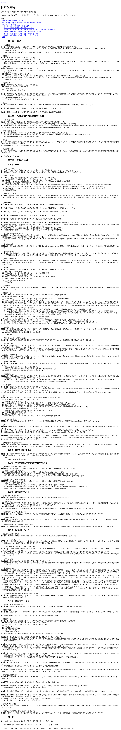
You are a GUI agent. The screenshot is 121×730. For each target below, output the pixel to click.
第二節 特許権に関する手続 (19, 450)
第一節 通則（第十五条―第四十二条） (17, 26)
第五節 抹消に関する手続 (18, 530)
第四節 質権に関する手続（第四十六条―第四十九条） (23, 31)
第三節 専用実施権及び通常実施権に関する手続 (27, 463)
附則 (3, 37)
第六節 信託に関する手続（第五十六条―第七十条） (22, 35)
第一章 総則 (14, 41)
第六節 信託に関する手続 (18, 601)
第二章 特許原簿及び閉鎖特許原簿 (26, 116)
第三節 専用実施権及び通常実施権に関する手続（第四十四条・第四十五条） (30, 29)
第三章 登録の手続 (9, 24)
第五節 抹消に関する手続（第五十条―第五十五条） (22, 33)
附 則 (11, 717)
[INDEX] (3, 2)
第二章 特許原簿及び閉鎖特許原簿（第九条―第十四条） (22, 22)
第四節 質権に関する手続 (18, 492)
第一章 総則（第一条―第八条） (13, 20)
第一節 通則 (13, 165)
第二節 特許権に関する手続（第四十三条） (19, 28)
